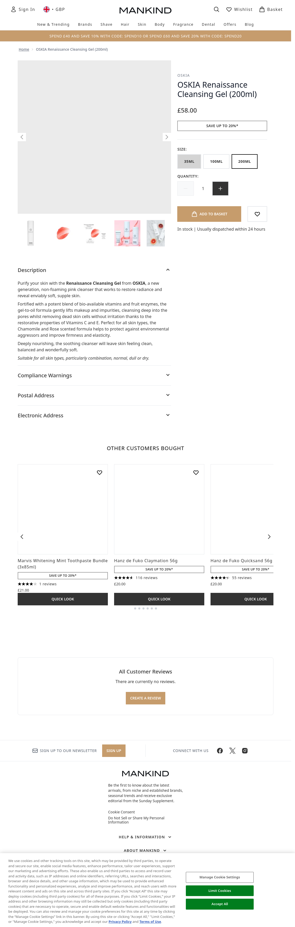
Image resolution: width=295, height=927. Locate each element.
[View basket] (271, 9)
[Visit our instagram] (245, 750)
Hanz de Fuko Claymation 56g (146, 560)
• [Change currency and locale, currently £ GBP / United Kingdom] (54, 9)
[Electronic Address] (94, 415)
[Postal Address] (94, 395)
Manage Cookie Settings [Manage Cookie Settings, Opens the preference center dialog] (220, 877)
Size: (182, 149)
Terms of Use (150, 921)
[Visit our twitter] (232, 750)
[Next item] (269, 537)
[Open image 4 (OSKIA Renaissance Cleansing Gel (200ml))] (128, 233)
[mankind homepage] (146, 10)
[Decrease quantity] (185, 188)
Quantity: (188, 176)
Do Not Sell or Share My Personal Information (136, 820)
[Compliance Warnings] (94, 375)
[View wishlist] (239, 9)
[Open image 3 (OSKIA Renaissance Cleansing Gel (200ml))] (96, 233)
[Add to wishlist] (257, 214)
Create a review (145, 698)
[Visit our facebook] (220, 750)
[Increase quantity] (220, 188)
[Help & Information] (145, 837)
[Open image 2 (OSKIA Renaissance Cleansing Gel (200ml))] (63, 233)
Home (24, 49)
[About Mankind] (145, 850)
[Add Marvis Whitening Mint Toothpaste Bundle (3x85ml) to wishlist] (99, 472)
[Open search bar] (216, 9)
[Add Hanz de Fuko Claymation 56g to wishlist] (196, 472)
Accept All (220, 904)
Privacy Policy (120, 921)
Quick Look (62, 599)
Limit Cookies (219, 890)
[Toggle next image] (167, 137)
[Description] (94, 270)
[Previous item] (22, 537)
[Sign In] (22, 9)
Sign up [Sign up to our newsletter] (114, 750)
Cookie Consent (121, 812)
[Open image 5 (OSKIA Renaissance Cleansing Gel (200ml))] (160, 233)
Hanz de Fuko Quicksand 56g (241, 560)
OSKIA (183, 75)
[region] (147, 890)
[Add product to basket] (209, 214)
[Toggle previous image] (22, 137)
